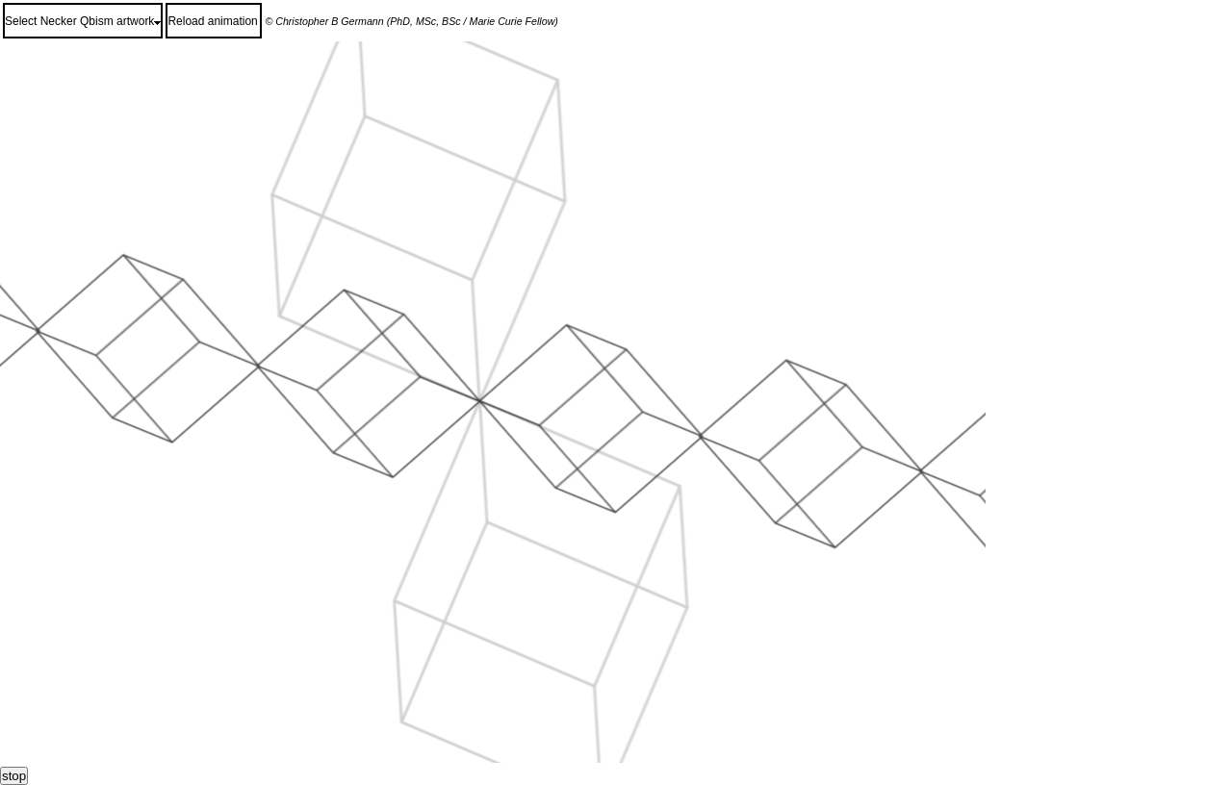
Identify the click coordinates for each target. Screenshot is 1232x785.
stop (14, 776)
